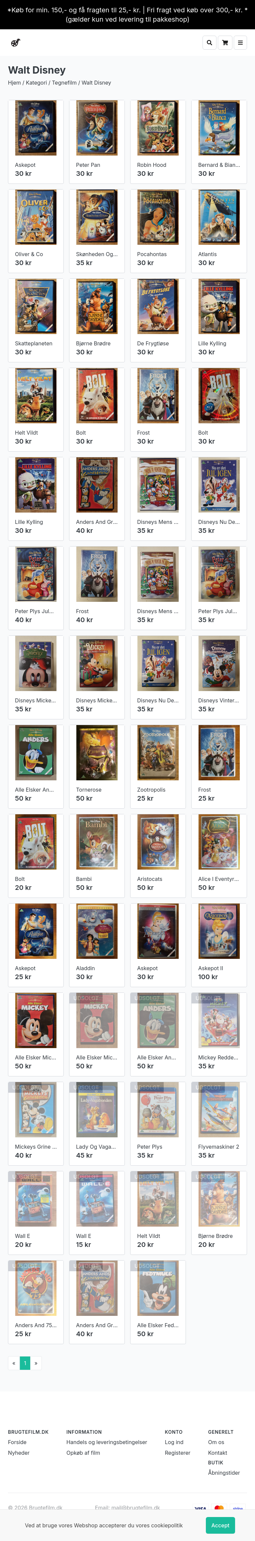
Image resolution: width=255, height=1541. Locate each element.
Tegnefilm (64, 82)
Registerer (178, 1010)
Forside (17, 999)
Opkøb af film (83, 1010)
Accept (220, 1525)
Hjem (14, 82)
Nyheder (19, 1010)
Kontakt (217, 1010)
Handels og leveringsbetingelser (106, 999)
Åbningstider (224, 1030)
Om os (216, 999)
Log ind (174, 999)
